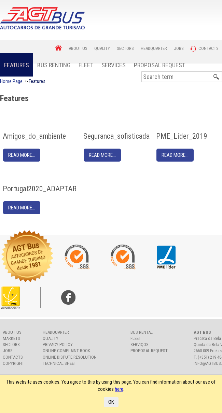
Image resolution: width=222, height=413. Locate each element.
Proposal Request (159, 65)
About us (12, 332)
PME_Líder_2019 (181, 136)
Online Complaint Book (66, 350)
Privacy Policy (58, 344)
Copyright (13, 363)
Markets (11, 338)
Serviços (139, 344)
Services (113, 65)
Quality (50, 338)
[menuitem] (16, 65)
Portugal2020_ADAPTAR (40, 188)
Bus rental (141, 332)
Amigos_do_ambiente (34, 136)
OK (111, 402)
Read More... (21, 155)
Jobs (8, 350)
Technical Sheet (59, 363)
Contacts (13, 357)
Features (16, 65)
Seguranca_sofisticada (116, 136)
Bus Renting (53, 65)
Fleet (86, 65)
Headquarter (56, 332)
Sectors (11, 344)
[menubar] (94, 65)
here (119, 389)
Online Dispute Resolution (70, 357)
